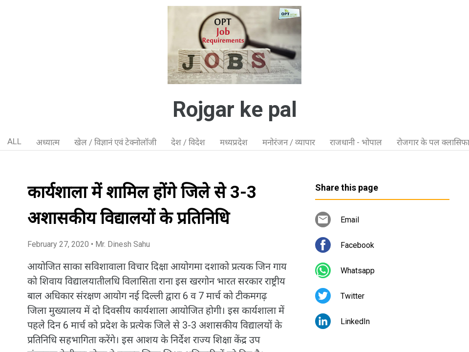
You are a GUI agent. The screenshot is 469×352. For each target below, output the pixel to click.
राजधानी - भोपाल (356, 142)
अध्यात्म (48, 142)
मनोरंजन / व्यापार (288, 142)
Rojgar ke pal (234, 109)
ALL (14, 141)
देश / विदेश (188, 142)
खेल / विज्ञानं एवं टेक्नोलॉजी (115, 142)
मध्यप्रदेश (234, 142)
